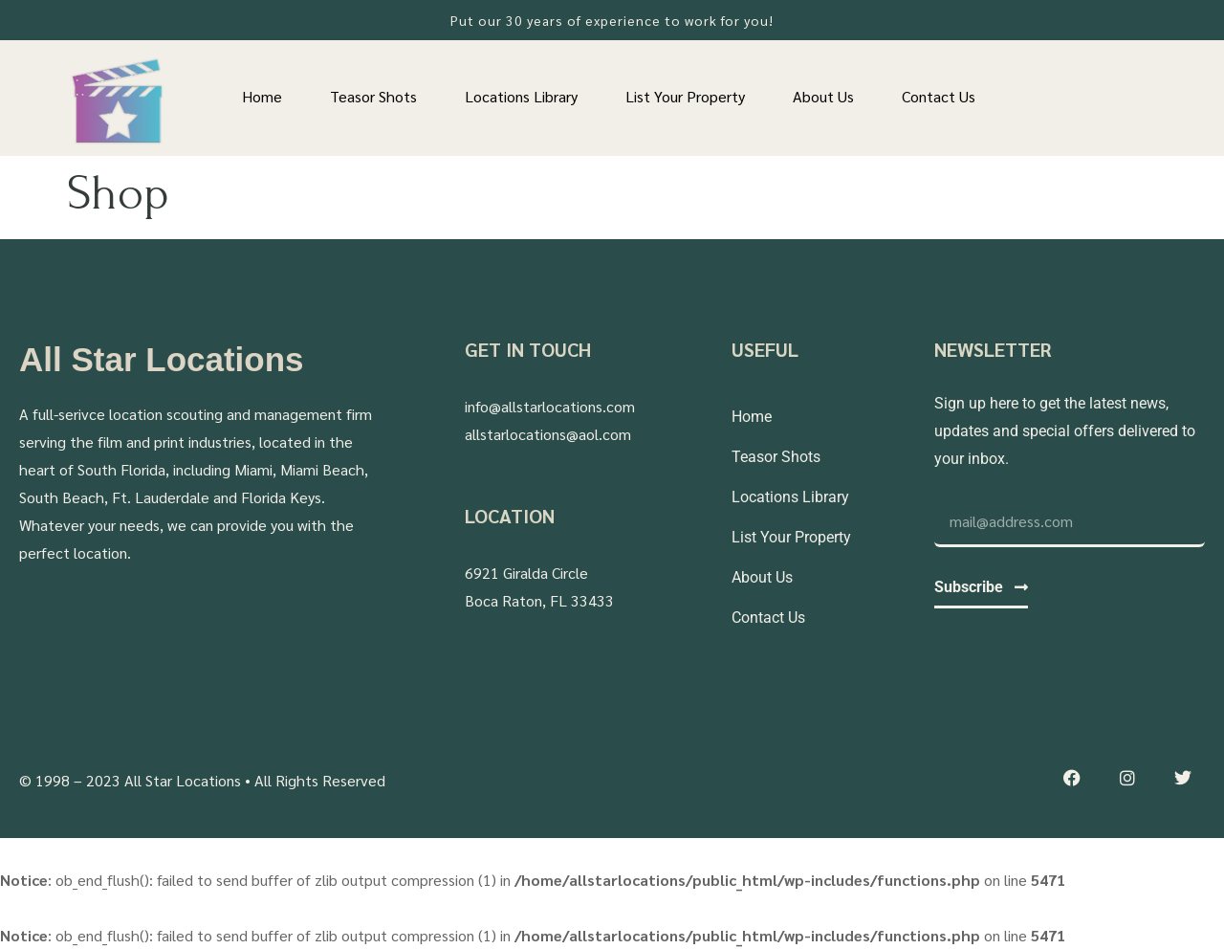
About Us (823, 96)
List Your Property (685, 96)
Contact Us (938, 96)
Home (262, 96)
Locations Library (521, 96)
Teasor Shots (373, 96)
